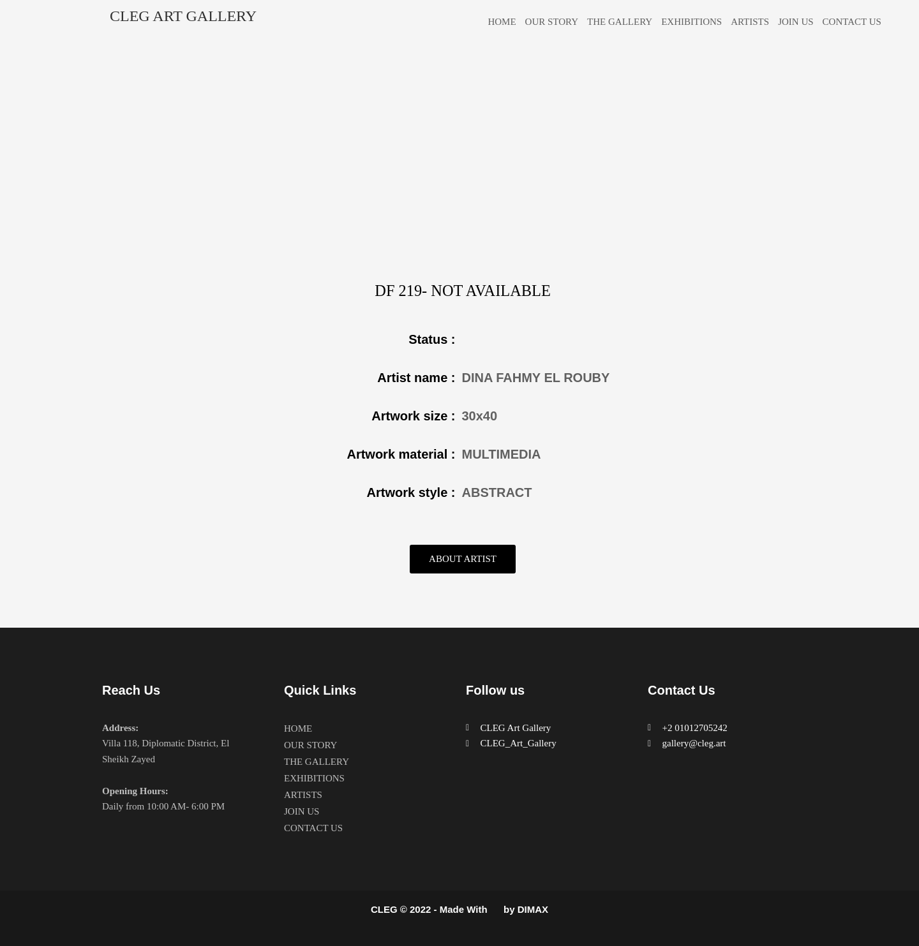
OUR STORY (552, 22)
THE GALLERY (619, 22)
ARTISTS (750, 22)
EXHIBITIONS (691, 22)
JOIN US (795, 22)
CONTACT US (852, 22)
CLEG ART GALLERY (183, 16)
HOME (502, 22)
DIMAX (533, 909)
